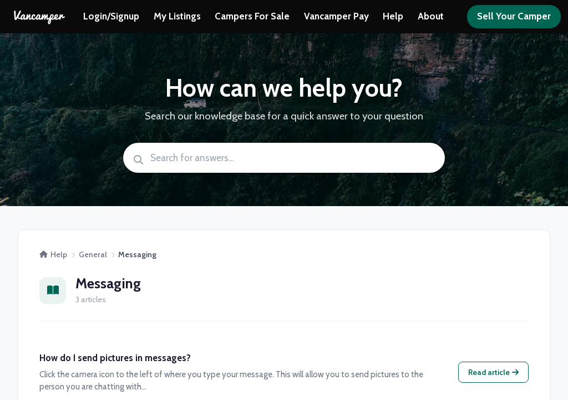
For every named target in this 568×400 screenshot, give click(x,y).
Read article (493, 372)
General (93, 254)
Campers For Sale (252, 16)
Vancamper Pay (336, 16)
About (431, 16)
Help (393, 16)
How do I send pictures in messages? (115, 357)
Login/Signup (111, 16)
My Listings (177, 16)
